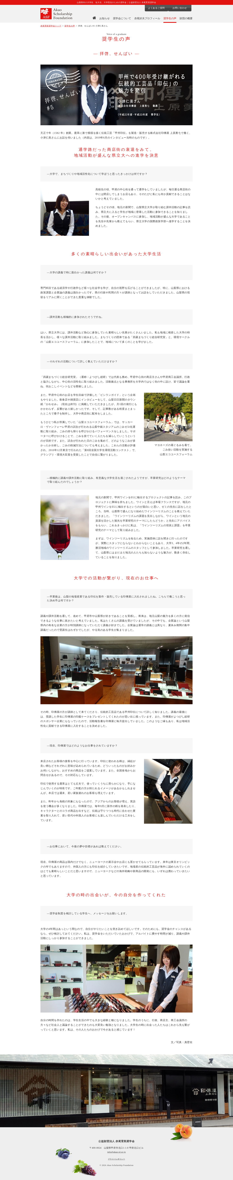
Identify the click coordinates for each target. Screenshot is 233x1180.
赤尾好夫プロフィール (147, 18)
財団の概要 (186, 18)
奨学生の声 (169, 18)
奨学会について (122, 18)
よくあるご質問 (156, 8)
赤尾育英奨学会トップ (50, 26)
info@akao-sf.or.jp (116, 1152)
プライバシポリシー (116, 1159)
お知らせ (104, 18)
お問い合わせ (181, 8)
